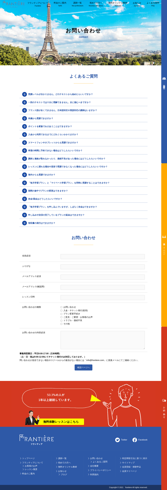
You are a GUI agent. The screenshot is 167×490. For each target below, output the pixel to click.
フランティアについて (37, 4)
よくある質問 (153, 4)
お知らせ (137, 4)
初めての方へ (96, 4)
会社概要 (94, 466)
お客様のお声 (31, 466)
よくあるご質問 (100, 462)
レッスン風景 (31, 469)
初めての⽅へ (64, 463)
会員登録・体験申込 (131, 467)
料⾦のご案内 (60, 4)
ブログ (64, 474)
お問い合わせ (96, 458)
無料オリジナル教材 (117, 4)
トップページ (28, 458)
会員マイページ (129, 471)
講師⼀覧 (77, 4)
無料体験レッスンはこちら (61, 421)
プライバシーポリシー (100, 470)
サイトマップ (128, 463)
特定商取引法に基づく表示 (134, 458)
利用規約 (94, 474)
